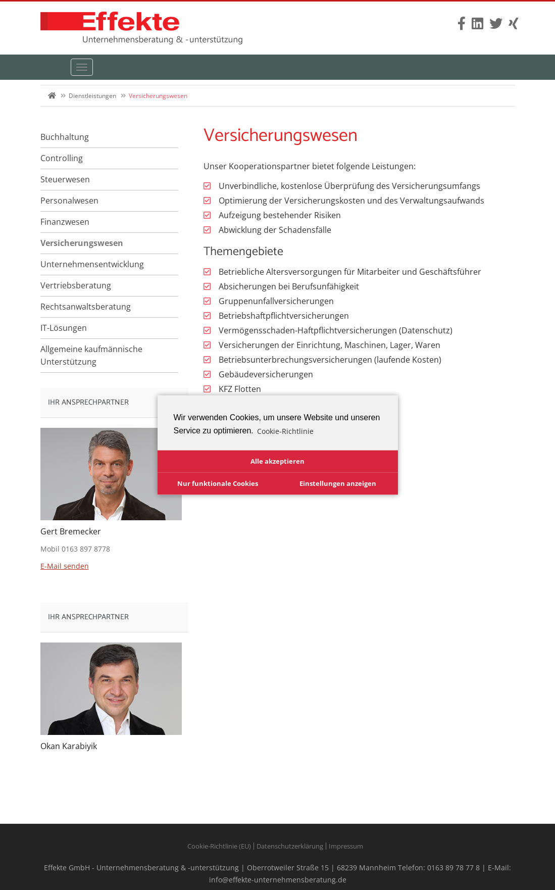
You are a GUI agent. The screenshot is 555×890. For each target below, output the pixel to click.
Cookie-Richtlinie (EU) (219, 846)
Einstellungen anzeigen (337, 483)
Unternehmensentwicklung (92, 264)
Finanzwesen (64, 221)
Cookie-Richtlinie (285, 430)
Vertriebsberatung (75, 285)
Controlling (61, 158)
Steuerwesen (65, 179)
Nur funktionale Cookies (217, 483)
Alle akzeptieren (277, 461)
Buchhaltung (64, 136)
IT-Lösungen (63, 327)
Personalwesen (69, 200)
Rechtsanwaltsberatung (85, 306)
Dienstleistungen (92, 95)
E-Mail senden (64, 566)
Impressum (346, 846)
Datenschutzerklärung (290, 846)
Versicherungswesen (81, 243)
